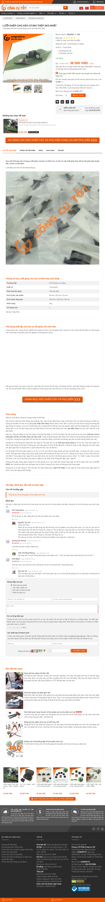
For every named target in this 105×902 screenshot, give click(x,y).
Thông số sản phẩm (27, 150)
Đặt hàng (79, 95)
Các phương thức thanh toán (12, 848)
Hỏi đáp (61, 150)
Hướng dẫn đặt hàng (9, 846)
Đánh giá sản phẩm (19, 585)
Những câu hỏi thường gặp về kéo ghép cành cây (27, 495)
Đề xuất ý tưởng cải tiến (20, 590)
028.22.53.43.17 (51, 866)
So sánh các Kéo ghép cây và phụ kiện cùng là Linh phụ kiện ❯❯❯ (52, 140)
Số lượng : (60, 95)
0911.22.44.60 (56, 880)
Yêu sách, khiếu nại (19, 588)
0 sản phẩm (98, 8)
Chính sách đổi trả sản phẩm (12, 856)
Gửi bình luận (79, 652)
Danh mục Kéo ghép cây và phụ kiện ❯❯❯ (52, 399)
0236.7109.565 (42, 871)
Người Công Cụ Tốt (79, 880)
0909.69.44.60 (56, 883)
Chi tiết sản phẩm (9, 150)
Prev (8, 89)
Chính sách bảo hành (9, 853)
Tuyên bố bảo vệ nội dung (81, 886)
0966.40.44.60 (52, 878)
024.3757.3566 (50, 856)
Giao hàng (50, 150)
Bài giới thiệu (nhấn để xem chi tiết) (84, 878)
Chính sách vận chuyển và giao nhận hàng (17, 851)
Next (46, 89)
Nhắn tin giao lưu (18, 592)
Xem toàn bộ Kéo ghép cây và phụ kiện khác (54, 800)
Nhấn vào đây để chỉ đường (57, 846)
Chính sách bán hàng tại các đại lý (14, 863)
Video (40, 150)
